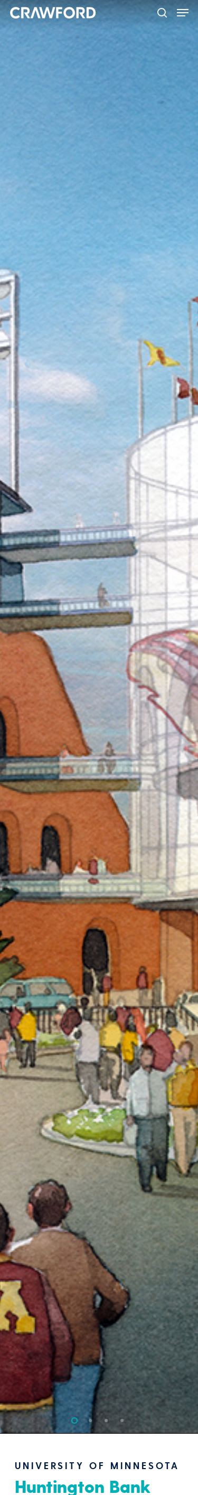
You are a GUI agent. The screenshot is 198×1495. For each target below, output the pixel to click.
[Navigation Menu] (182, 12)
